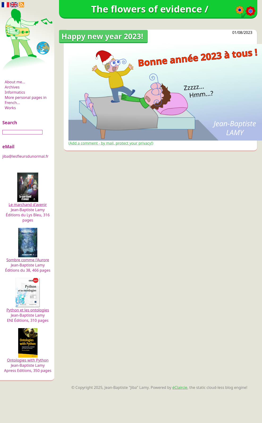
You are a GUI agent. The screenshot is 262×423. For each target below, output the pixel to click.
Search (9, 122)
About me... (15, 82)
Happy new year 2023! (102, 36)
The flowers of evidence (27, 69)
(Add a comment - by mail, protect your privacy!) (110, 143)
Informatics (15, 92)
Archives (12, 87)
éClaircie (179, 387)
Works (10, 107)
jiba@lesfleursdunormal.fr (25, 156)
